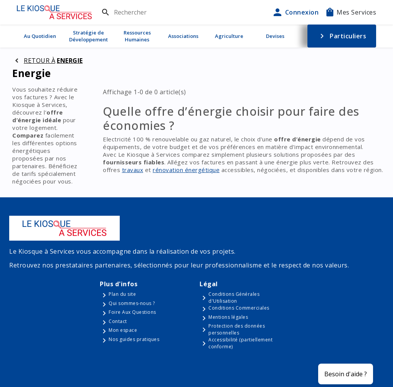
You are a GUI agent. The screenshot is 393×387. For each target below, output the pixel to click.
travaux (133, 170)
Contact (118, 321)
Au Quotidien (40, 36)
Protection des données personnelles (236, 329)
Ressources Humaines (137, 36)
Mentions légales (228, 317)
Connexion (295, 12)
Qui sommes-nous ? (132, 303)
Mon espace (123, 330)
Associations (183, 36)
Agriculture (229, 36)
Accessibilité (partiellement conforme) (240, 343)
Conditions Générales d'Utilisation (233, 297)
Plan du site (122, 294)
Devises (275, 36)
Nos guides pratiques (134, 339)
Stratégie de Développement (88, 36)
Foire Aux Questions (132, 312)
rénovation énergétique (186, 170)
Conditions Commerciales (238, 308)
